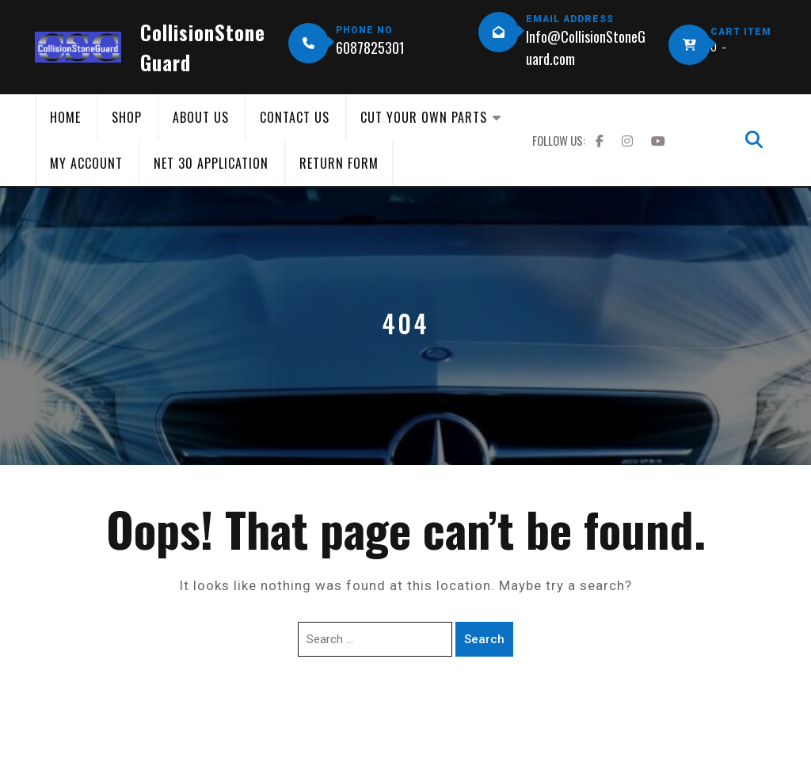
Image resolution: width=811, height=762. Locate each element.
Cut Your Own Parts (423, 117)
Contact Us (294, 117)
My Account (86, 163)
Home (65, 117)
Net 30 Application (211, 163)
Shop (127, 117)
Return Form (339, 163)
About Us (201, 117)
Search (484, 639)
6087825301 (370, 47)
